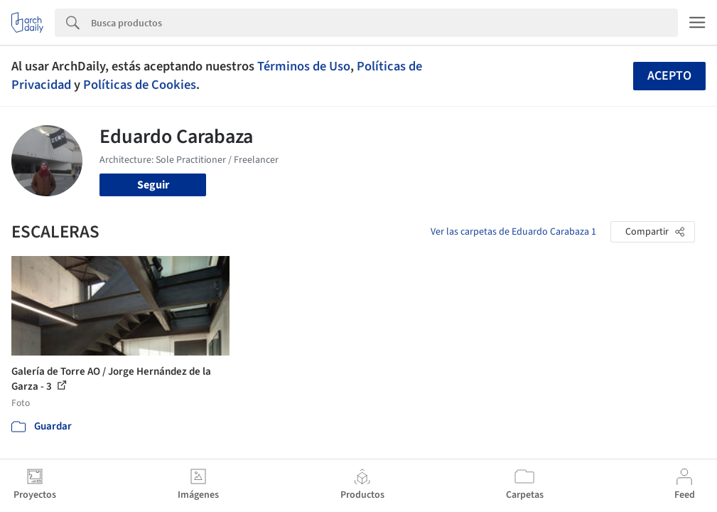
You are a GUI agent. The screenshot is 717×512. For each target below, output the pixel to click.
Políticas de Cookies (139, 84)
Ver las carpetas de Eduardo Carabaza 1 (513, 232)
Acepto (669, 76)
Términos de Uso (303, 66)
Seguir (153, 185)
